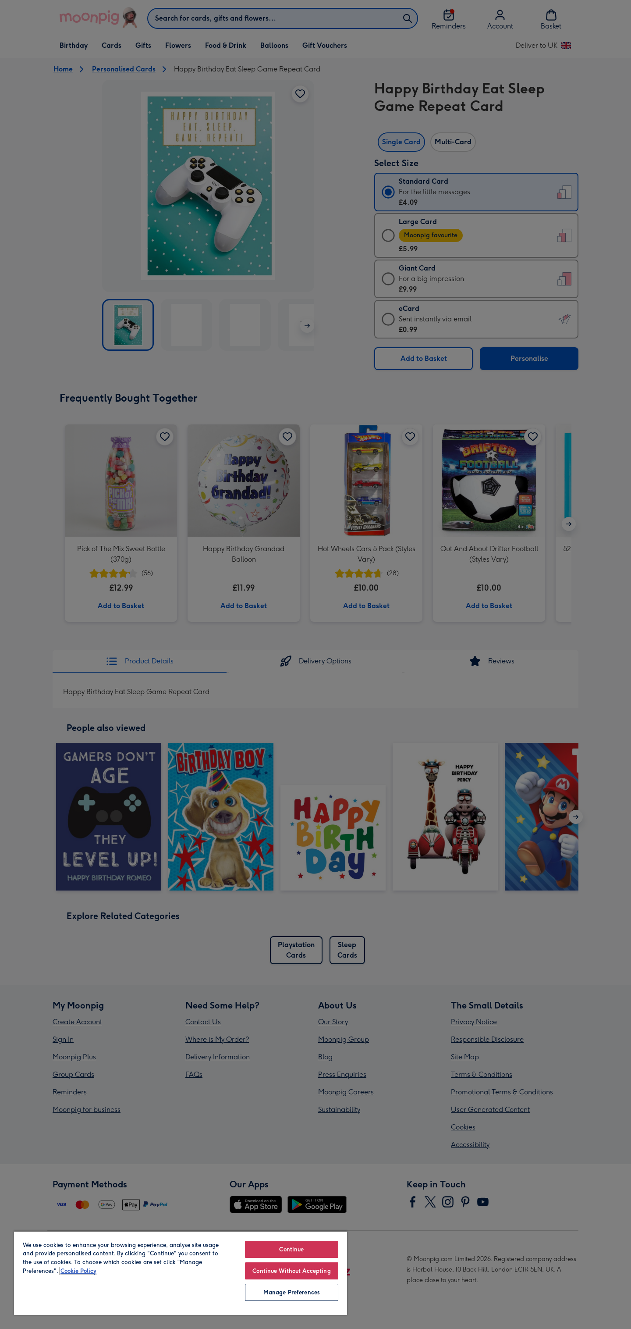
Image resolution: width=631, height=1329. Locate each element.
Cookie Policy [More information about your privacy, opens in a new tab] (78, 1271)
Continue (291, 1249)
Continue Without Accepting (291, 1271)
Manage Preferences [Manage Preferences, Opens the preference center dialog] (291, 1292)
